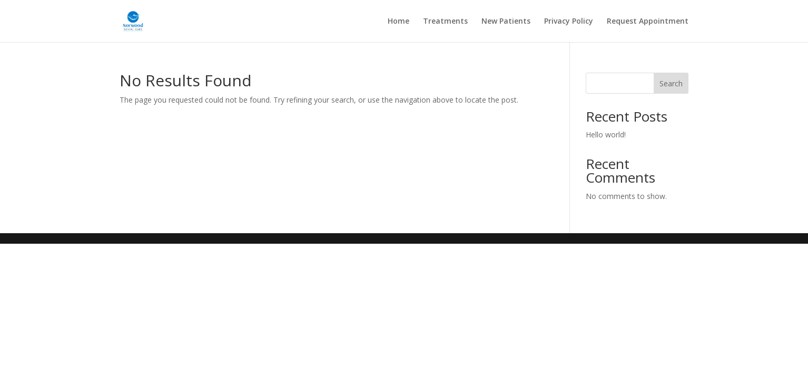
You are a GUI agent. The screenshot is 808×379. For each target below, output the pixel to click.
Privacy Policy (568, 21)
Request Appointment (647, 21)
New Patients (505, 21)
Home (398, 21)
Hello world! (606, 134)
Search (671, 83)
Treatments (445, 21)
